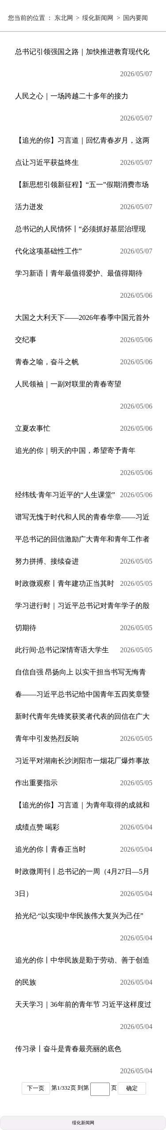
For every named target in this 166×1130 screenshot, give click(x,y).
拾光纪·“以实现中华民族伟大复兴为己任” (84, 930)
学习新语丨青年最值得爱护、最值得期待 (84, 288)
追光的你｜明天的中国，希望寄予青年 (84, 465)
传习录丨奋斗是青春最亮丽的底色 (84, 1063)
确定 (132, 1088)
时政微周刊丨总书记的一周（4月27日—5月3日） (84, 886)
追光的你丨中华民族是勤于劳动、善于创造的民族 (84, 975)
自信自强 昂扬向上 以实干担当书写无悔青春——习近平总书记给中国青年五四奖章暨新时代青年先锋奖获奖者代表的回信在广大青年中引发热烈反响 (84, 709)
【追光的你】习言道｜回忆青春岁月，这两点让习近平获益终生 (84, 155)
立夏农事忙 (84, 428)
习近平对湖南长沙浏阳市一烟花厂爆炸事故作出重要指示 (84, 775)
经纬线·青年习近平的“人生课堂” (84, 495)
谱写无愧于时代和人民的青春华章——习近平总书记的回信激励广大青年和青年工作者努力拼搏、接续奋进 (84, 543)
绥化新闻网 (97, 18)
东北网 (63, 18)
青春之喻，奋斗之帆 (84, 362)
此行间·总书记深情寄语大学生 (84, 650)
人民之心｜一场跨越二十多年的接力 (84, 110)
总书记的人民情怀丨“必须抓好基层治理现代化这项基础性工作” (84, 243)
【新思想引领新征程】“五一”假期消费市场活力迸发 (84, 199)
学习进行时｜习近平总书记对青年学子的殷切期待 (84, 620)
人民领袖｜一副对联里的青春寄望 (84, 398)
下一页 (35, 1088)
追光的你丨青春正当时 (84, 849)
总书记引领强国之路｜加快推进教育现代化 (84, 66)
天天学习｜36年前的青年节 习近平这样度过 (84, 1019)
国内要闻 (135, 18)
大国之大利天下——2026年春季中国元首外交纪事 (84, 332)
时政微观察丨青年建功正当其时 (84, 584)
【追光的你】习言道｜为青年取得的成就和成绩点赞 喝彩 (84, 819)
